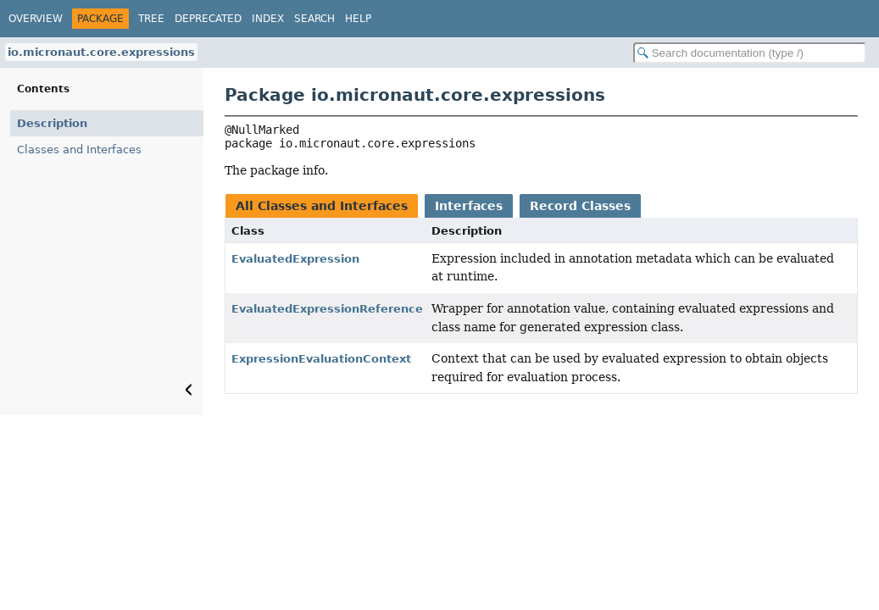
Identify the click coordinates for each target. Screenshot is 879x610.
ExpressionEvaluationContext (321, 358)
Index (268, 19)
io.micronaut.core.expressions (101, 52)
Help (358, 19)
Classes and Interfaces (79, 149)
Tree (151, 19)
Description (52, 123)
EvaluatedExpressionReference (327, 308)
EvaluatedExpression (295, 258)
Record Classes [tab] (580, 206)
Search (314, 19)
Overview (35, 19)
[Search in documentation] (749, 53)
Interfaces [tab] (469, 206)
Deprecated (208, 19)
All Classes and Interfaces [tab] (322, 206)
